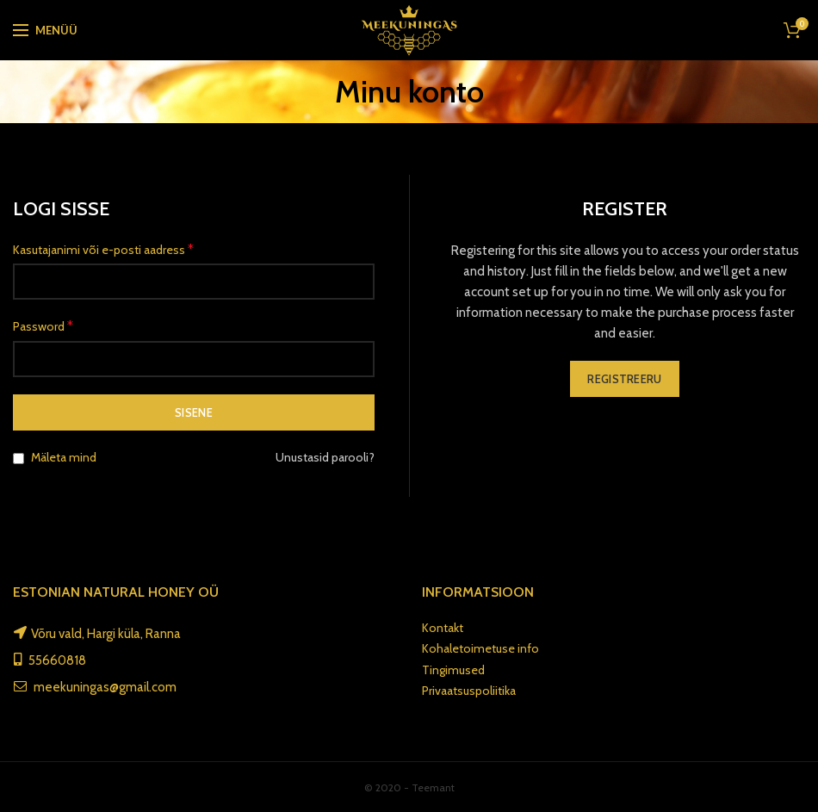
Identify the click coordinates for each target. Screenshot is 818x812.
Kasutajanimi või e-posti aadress (103, 249)
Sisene (194, 412)
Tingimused (453, 670)
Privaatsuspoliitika (469, 690)
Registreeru (624, 379)
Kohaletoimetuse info (480, 648)
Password (43, 326)
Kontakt (442, 627)
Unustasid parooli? (325, 457)
